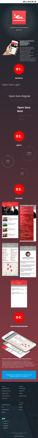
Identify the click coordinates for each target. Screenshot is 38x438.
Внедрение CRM (21, 390)
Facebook (20, 409)
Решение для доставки (23, 395)
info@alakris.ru (5, 421)
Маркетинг (21, 393)
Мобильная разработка (6, 395)
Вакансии (3, 412)
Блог (3, 407)
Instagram (20, 407)
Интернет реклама (22, 388)
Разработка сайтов (5, 393)
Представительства (5, 409)
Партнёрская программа (6, 404)
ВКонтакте (21, 404)
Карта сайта (5, 425)
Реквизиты (5, 427)
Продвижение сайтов (5, 388)
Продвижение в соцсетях (6, 390)
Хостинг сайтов (4, 398)
